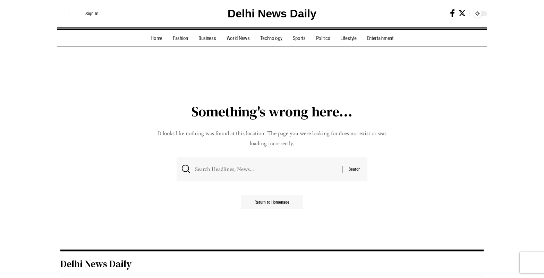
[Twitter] (462, 13)
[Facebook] (452, 13)
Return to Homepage (272, 202)
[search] (62, 13)
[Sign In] (87, 13)
